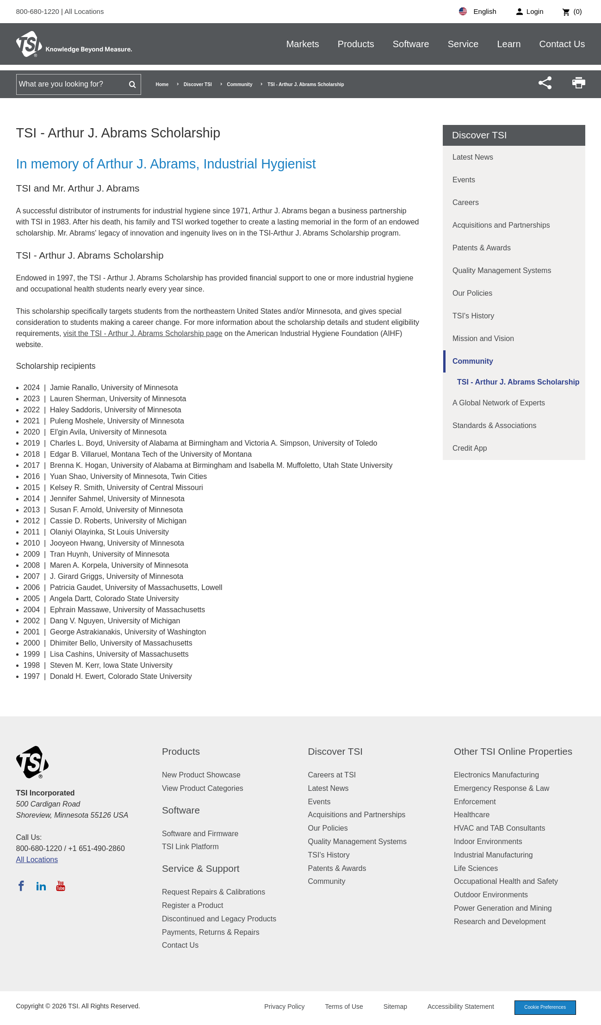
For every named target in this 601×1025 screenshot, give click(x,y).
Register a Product (192, 905)
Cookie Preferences (542, 1008)
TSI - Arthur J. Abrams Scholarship (518, 382)
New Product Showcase (201, 775)
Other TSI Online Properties (513, 751)
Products (356, 44)
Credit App (469, 448)
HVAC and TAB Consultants (499, 828)
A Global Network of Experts (498, 403)
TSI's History (473, 316)
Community (239, 84)
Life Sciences (476, 868)
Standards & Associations (494, 425)
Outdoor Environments (491, 895)
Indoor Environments (488, 841)
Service (463, 44)
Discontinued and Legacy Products (219, 919)
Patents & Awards (481, 248)
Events (463, 180)
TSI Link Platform (190, 847)
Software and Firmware (200, 834)
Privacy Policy (279, 1007)
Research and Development (499, 922)
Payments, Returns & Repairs (211, 932)
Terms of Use (338, 1007)
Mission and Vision (483, 338)
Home (162, 84)
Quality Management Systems (501, 270)
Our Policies (472, 293)
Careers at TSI (332, 775)
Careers (465, 202)
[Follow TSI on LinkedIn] (41, 886)
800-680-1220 (39, 11)
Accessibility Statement (455, 1007)
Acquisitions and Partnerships (501, 225)
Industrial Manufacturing (493, 855)
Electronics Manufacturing (496, 775)
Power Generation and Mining (503, 908)
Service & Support (201, 868)
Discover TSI (198, 84)
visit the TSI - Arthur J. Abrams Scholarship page (143, 333)
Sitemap (389, 1007)
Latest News (472, 157)
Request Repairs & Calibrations (213, 892)
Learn (508, 44)
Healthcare (471, 815)
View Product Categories (202, 788)
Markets (302, 44)
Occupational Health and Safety (506, 881)
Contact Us (562, 44)
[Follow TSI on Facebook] (21, 886)
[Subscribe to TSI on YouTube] (60, 886)
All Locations (84, 11)
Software (411, 44)
